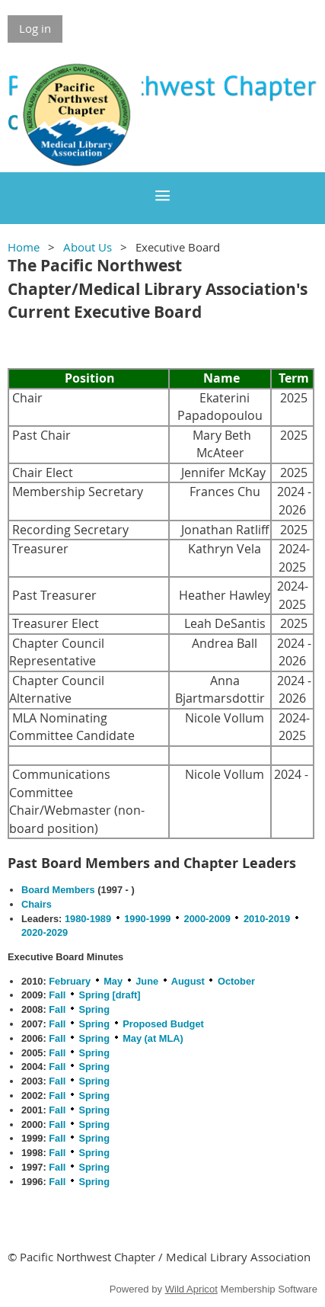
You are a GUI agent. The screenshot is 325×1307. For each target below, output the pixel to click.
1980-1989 (88, 918)
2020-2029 (44, 932)
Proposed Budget (163, 1024)
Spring (94, 1009)
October (236, 981)
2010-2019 (267, 918)
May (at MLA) (153, 1038)
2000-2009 (207, 918)
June (146, 981)
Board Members (58, 889)
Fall (57, 995)
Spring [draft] (109, 995)
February (70, 981)
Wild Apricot (191, 1289)
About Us (87, 247)
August (188, 981)
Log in (35, 28)
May (113, 981)
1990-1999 (147, 918)
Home (24, 247)
